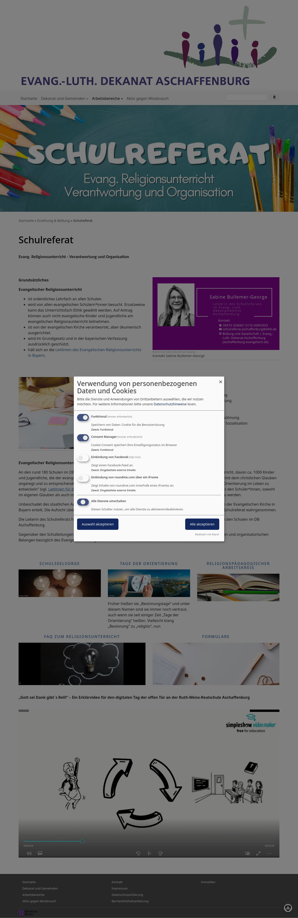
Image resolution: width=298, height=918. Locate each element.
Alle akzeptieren (202, 524)
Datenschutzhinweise (170, 404)
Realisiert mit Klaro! (207, 534)
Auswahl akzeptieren (98, 524)
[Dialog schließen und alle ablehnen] (220, 379)
